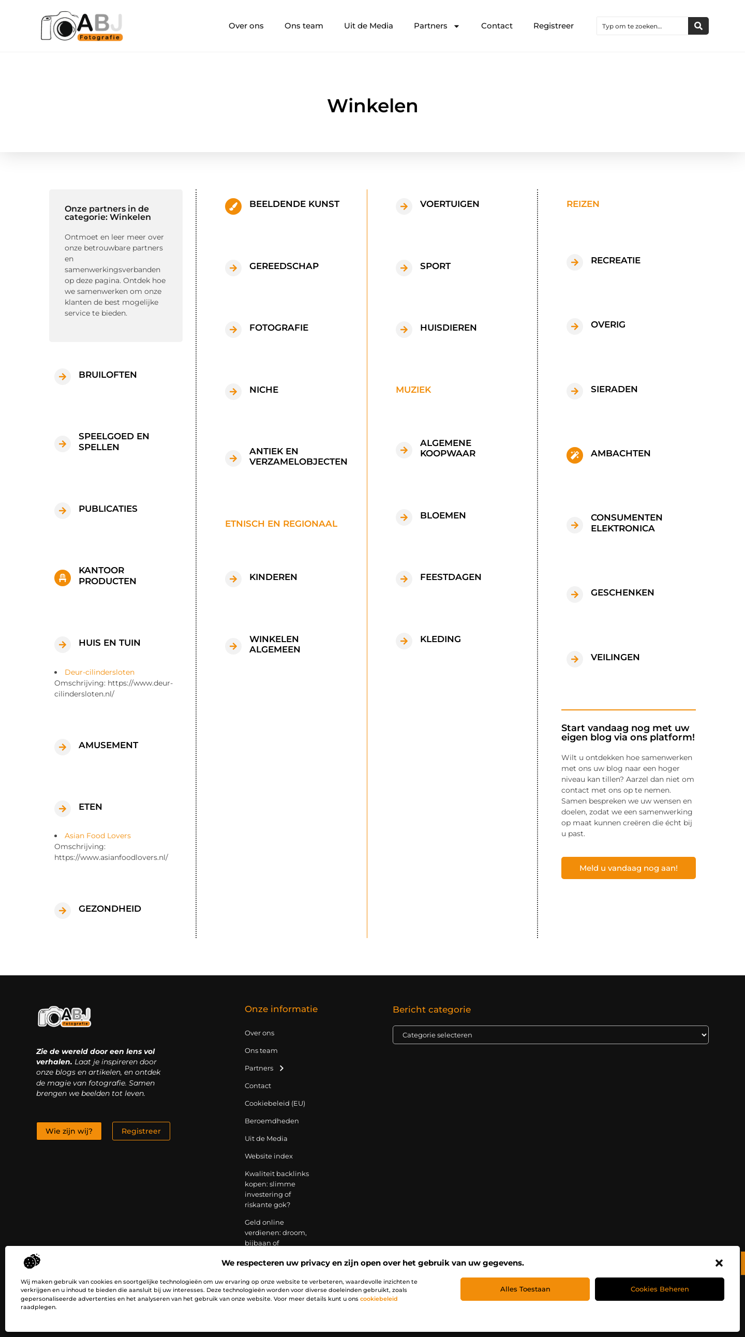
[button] (719, 1263)
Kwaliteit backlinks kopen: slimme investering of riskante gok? (277, 1189)
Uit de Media (368, 26)
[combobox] (642, 26)
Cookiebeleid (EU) (275, 1103)
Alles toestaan (525, 1289)
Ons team (304, 26)
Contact (497, 26)
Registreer (553, 26)
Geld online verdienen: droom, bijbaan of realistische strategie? (276, 1243)
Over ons (246, 26)
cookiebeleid (379, 1298)
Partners (437, 26)
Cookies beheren (660, 1289)
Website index (269, 1156)
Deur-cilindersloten (100, 672)
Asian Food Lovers (98, 835)
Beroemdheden (272, 1121)
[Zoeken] (698, 26)
